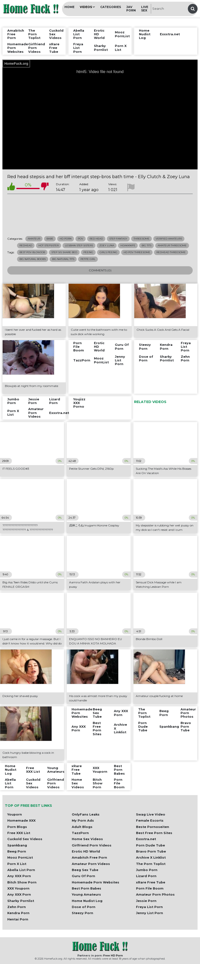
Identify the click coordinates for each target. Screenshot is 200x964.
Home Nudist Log (87, 901)
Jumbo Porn (146, 870)
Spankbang (17, 845)
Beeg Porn (16, 851)
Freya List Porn (149, 907)
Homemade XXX (21, 820)
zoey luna (106, 245)
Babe (49, 238)
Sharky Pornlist (20, 901)
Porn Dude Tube (150, 845)
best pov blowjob (32, 252)
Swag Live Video (150, 814)
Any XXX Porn (19, 876)
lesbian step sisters (79, 245)
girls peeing (108, 252)
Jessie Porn (146, 901)
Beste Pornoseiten (152, 827)
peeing (88, 252)
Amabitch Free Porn (89, 857)
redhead (25, 245)
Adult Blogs (82, 827)
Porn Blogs (17, 827)
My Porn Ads (83, 820)
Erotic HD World (86, 851)
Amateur (34, 238)
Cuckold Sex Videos (24, 839)
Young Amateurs (86, 894)
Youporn (14, 814)
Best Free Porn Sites (154, 833)
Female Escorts (150, 820)
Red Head (96, 238)
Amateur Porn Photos (155, 894)
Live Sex (144, 8)
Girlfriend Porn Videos (91, 845)
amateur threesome (172, 245)
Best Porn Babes (86, 888)
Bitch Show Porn (21, 882)
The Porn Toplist (150, 864)
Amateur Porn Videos (91, 864)
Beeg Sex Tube (85, 870)
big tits (146, 245)
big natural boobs (32, 259)
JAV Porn (131, 8)
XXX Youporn (18, 888)
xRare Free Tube (150, 882)
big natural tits (63, 259)
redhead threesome (171, 252)
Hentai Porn (17, 919)
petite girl (88, 259)
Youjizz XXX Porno (79, 403)
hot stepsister (48, 245)
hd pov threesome (137, 252)
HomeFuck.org (16, 63)
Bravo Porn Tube (151, 851)
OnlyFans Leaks (86, 814)
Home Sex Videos (87, 839)
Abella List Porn (21, 870)
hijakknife (127, 245)
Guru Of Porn (83, 876)
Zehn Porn (16, 907)
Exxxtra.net (146, 839)
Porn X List (16, 864)
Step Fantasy (118, 238)
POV (80, 238)
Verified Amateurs (169, 238)
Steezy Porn (82, 913)
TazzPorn (80, 833)
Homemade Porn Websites (95, 882)
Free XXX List (18, 833)
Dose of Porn (83, 907)
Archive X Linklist (151, 857)
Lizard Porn (146, 876)
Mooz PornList (20, 857)
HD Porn (66, 238)
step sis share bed (64, 252)
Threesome (141, 238)
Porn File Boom (150, 888)
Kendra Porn (18, 913)
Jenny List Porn (149, 913)
